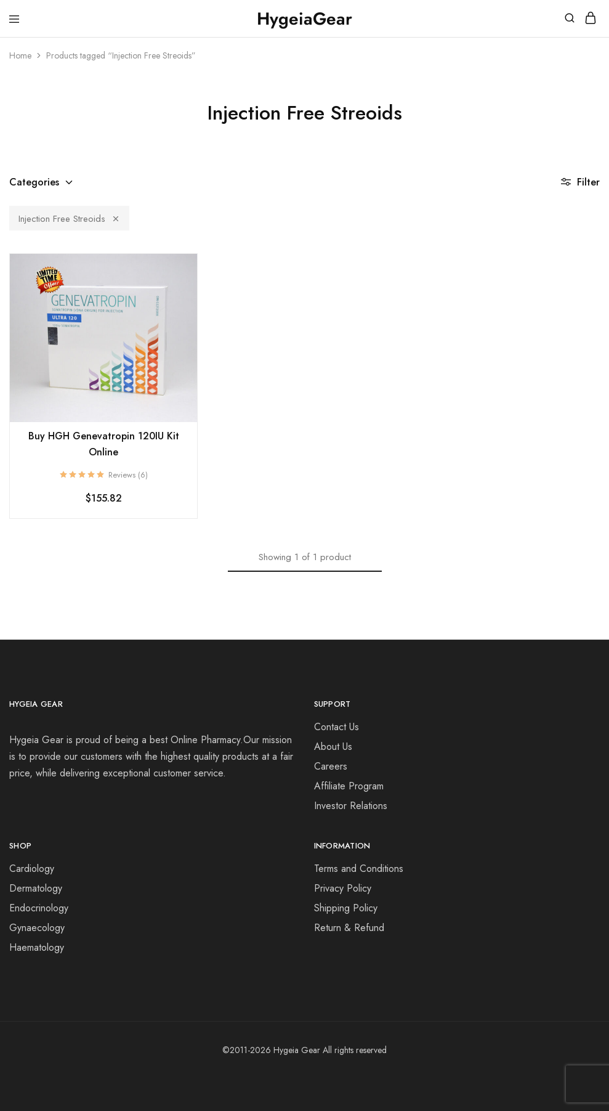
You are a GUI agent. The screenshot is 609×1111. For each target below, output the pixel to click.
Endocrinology (38, 908)
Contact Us (336, 727)
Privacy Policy (342, 888)
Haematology (36, 947)
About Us (333, 746)
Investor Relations (350, 806)
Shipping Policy (345, 908)
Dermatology (35, 888)
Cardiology (31, 868)
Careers (330, 766)
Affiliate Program (349, 786)
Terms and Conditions (358, 868)
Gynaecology (37, 928)
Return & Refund (349, 928)
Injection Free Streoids (69, 219)
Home (20, 55)
